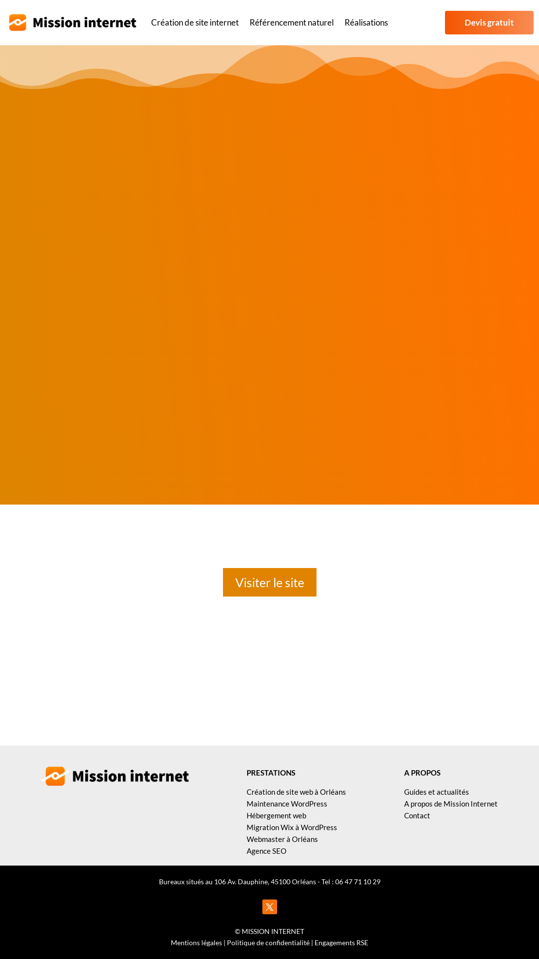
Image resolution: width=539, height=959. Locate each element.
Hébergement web (276, 815)
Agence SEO (266, 850)
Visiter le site (269, 582)
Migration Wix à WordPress (292, 827)
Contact (417, 815)
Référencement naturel (292, 22)
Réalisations (366, 22)
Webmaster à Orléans (282, 839)
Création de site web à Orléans (296, 791)
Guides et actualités (436, 791)
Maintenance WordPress (287, 803)
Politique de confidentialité (268, 942)
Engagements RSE (341, 942)
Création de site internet (195, 22)
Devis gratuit (489, 22)
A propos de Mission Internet (451, 803)
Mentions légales (196, 942)
